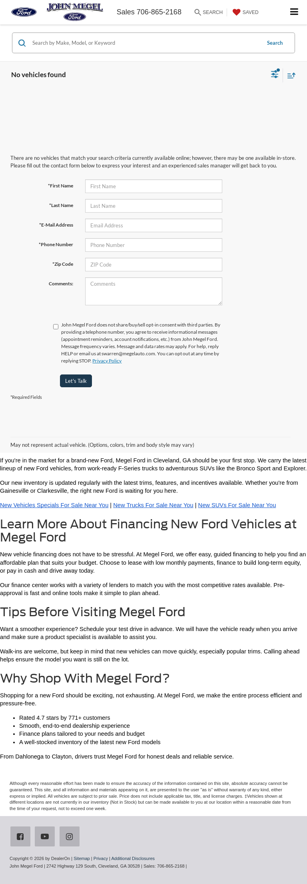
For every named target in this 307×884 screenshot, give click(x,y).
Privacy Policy (107, 361)
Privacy (101, 858)
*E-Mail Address (56, 225)
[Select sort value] (289, 75)
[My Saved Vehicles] (245, 12)
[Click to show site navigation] (294, 12)
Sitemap (82, 858)
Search (275, 43)
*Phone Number (56, 244)
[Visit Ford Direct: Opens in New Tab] (190, 866)
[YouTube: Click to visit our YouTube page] (46, 837)
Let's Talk (76, 381)
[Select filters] (275, 75)
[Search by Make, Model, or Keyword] (145, 42)
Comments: (61, 284)
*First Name (60, 186)
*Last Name (61, 205)
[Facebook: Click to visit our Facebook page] (22, 837)
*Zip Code (62, 264)
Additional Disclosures (133, 858)
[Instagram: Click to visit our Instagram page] (71, 837)
